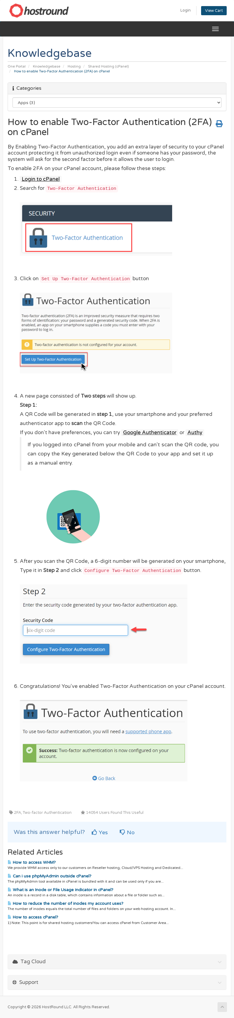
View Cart (214, 10)
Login (185, 10)
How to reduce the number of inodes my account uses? (65, 903)
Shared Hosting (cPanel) (108, 66)
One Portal (17, 66)
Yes (100, 832)
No (127, 832)
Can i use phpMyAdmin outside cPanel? (49, 876)
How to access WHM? (32, 862)
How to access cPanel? (33, 917)
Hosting (74, 66)
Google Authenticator (149, 433)
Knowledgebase (46, 66)
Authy (194, 433)
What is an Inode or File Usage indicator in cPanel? (60, 889)
